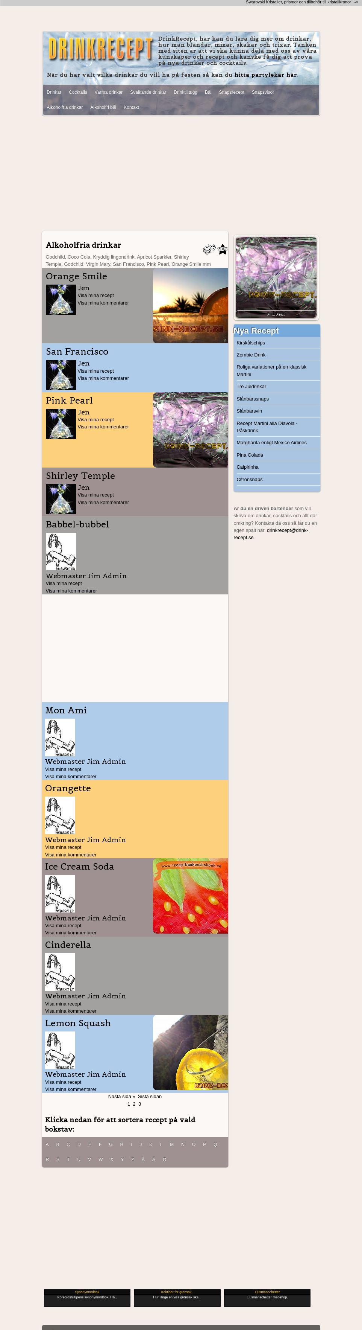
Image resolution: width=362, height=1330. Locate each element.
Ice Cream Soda (79, 866)
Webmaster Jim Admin (86, 575)
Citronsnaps (250, 479)
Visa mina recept (96, 295)
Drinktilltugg (185, 92)
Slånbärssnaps (253, 399)
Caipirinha (248, 467)
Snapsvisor (263, 92)
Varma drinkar (109, 92)
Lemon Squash (78, 1023)
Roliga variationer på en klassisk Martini (272, 370)
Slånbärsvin (249, 411)
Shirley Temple (80, 476)
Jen (84, 287)
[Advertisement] (181, 174)
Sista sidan (150, 1096)
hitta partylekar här (266, 75)
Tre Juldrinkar (252, 386)
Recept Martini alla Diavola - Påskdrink (267, 426)
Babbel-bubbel (77, 524)
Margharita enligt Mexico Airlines (272, 442)
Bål (208, 92)
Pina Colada (250, 455)
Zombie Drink (251, 355)
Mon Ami (66, 710)
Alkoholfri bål (104, 107)
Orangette (68, 788)
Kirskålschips (251, 343)
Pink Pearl (69, 400)
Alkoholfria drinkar (65, 107)
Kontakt (131, 107)
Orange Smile (76, 276)
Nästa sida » (121, 1096)
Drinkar (54, 92)
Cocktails (78, 92)
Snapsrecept (231, 92)
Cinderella (68, 945)
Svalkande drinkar (148, 92)
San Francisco (77, 351)
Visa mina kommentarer (103, 303)
